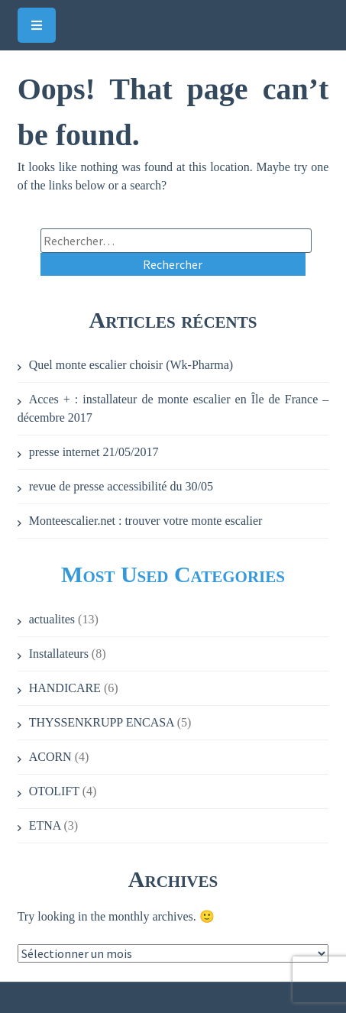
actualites (52, 619)
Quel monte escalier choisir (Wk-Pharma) (131, 364)
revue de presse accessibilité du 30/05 (121, 486)
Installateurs (59, 653)
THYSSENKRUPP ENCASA (101, 722)
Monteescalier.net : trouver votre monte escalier (146, 520)
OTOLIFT (54, 791)
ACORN (50, 756)
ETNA (45, 825)
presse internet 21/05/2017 (94, 451)
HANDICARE (65, 687)
